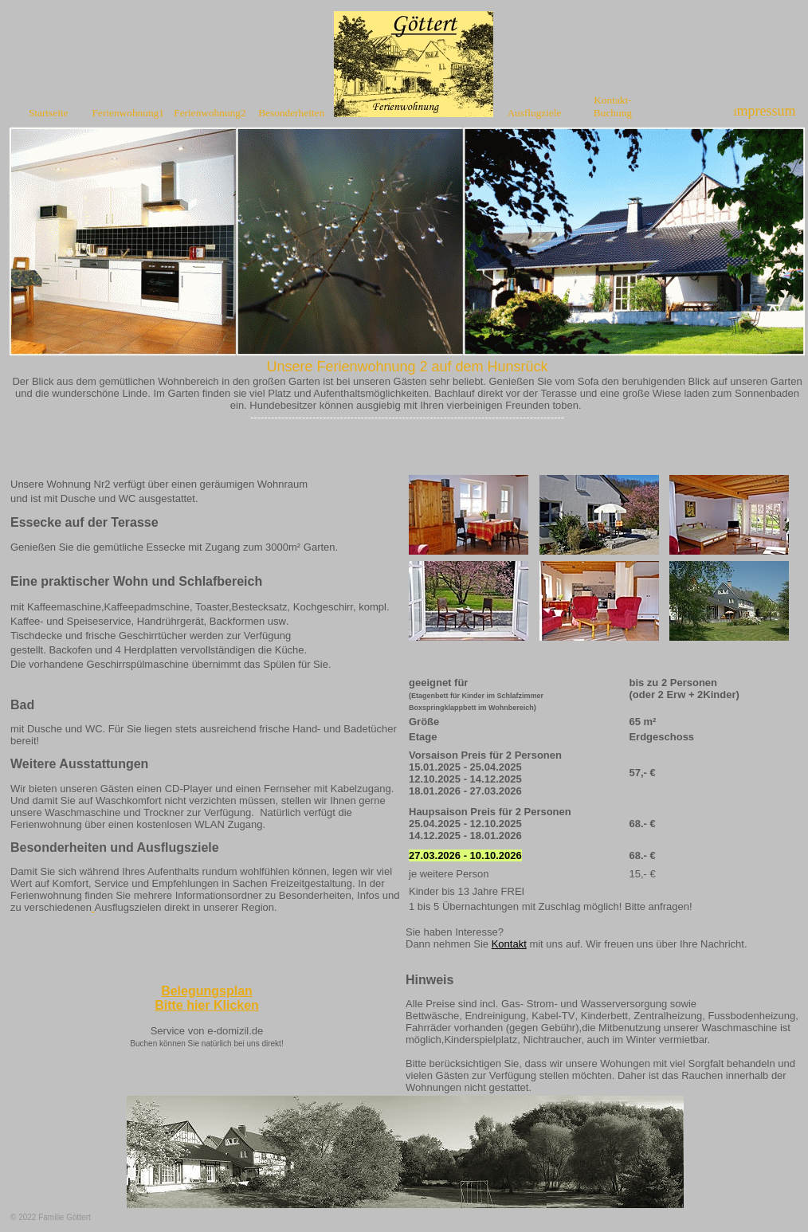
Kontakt (509, 944)
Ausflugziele (534, 113)
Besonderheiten (291, 113)
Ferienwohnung (125, 113)
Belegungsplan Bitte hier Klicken (207, 998)
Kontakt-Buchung (613, 106)
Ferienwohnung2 (209, 113)
